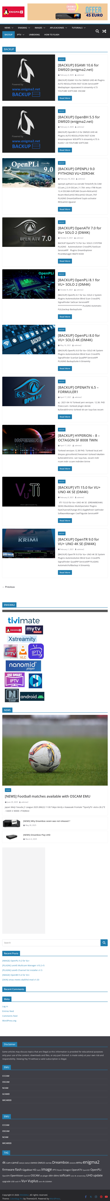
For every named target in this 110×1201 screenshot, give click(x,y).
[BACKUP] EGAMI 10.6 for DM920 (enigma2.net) (78, 67)
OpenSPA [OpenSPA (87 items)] (6, 1176)
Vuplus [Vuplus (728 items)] (33, 1181)
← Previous (8, 586)
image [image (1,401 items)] (46, 1169)
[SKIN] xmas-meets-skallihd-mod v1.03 (20, 979)
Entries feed (8, 1011)
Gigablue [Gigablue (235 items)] (27, 1169)
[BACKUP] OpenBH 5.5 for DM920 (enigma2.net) (79, 119)
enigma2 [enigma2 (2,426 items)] (91, 1162)
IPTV (19, 34)
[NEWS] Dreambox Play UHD (36, 834)
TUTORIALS (77, 27)
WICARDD (6, 1100)
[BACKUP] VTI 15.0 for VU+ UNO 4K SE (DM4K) (79, 489)
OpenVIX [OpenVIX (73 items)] (27, 1176)
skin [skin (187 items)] (51, 1175)
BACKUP (8, 34)
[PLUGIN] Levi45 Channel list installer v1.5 (22, 970)
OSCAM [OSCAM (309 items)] (35, 1175)
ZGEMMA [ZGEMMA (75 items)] (48, 1181)
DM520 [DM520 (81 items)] (21, 1163)
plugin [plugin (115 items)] (45, 1175)
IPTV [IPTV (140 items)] (54, 1170)
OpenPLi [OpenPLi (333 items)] (95, 1169)
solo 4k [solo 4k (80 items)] (73, 1176)
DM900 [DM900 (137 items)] (33, 1162)
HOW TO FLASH (51, 34)
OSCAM (5, 1082)
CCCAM (5, 1075)
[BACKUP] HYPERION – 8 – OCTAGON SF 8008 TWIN (79, 437)
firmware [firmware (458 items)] (8, 1169)
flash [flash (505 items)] (18, 1169)
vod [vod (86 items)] (16, 1181)
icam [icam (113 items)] (39, 1170)
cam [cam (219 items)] (8, 1162)
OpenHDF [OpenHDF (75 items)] (86, 1170)
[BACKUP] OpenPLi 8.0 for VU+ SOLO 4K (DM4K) (79, 337)
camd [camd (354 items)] (14, 1162)
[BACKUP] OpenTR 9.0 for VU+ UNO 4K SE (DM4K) (78, 541)
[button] (11, 28)
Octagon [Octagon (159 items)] (67, 1169)
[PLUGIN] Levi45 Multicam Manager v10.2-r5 (23, 965)
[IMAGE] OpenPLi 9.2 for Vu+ (15, 960)
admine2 (80, 75)
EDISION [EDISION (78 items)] (73, 1163)
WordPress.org (9, 1020)
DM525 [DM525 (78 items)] (27, 1163)
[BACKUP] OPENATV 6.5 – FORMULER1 (78, 389)
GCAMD (6, 1094)
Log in (5, 1006)
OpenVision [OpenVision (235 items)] (16, 1175)
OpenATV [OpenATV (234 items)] (77, 1169)
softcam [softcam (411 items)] (65, 1175)
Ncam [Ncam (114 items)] (59, 1170)
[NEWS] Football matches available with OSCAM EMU (47, 796)
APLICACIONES (57, 27)
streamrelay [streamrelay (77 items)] (81, 1176)
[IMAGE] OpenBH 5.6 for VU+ (16, 975)
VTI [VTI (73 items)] (19, 1182)
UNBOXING (34, 34)
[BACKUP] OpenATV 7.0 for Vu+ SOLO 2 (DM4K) (79, 230)
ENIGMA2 (22, 27)
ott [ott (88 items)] (41, 1176)
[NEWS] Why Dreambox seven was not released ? (46, 821)
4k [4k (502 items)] (4, 1162)
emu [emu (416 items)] (79, 1162)
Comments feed (9, 1016)
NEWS (7, 27)
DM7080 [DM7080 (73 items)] (49, 1163)
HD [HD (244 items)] (34, 1169)
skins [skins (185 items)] (56, 1175)
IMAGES (38, 27)
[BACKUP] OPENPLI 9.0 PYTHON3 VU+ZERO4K (76, 171)
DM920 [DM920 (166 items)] (41, 1162)
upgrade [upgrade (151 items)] (6, 1181)
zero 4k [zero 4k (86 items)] (42, 1181)
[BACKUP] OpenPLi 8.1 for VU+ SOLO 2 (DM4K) (79, 282)
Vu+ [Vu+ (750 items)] (24, 1181)
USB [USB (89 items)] (12, 1181)
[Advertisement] (23, 890)
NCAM (5, 1088)
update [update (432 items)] (98, 1175)
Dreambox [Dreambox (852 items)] (60, 1162)
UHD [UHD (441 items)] (89, 1175)
